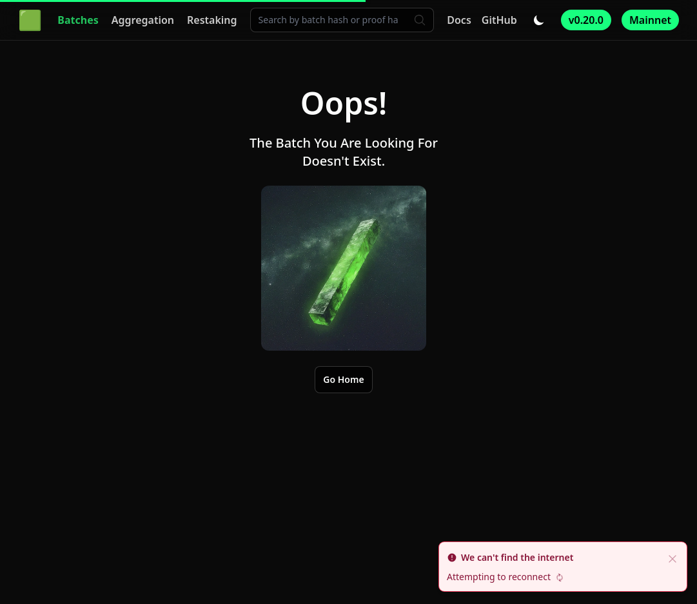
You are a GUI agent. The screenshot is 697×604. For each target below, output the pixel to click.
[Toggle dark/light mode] (539, 20)
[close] (672, 557)
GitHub (499, 20)
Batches (77, 20)
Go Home (343, 379)
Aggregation (143, 20)
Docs (459, 20)
